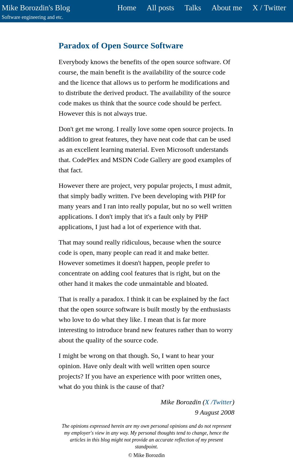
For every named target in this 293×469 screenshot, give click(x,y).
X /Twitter (218, 402)
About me (226, 7)
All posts (160, 7)
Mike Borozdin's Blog (36, 7)
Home (126, 7)
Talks (193, 7)
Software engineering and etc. (32, 17)
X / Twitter (269, 7)
